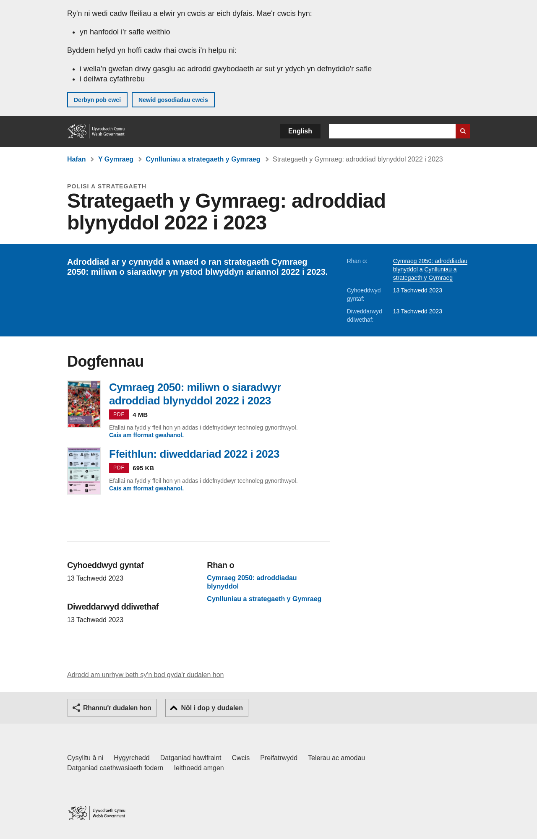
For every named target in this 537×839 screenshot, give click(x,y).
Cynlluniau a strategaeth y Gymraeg (203, 159)
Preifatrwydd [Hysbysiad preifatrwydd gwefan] (278, 757)
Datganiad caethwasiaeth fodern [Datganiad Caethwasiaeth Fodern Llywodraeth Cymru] (115, 767)
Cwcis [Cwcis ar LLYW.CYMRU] (241, 757)
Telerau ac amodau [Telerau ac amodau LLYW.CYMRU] (336, 757)
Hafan (76, 159)
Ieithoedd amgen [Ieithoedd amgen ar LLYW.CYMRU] (199, 767)
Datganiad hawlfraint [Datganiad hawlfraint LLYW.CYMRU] (191, 757)
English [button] (300, 131)
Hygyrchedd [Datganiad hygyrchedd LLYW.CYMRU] (131, 757)
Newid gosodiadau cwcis (173, 99)
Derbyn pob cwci (97, 99)
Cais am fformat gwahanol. (146, 435)
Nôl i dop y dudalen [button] (212, 707)
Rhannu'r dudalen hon (117, 707)
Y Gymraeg (115, 159)
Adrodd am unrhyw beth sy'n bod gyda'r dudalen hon (145, 674)
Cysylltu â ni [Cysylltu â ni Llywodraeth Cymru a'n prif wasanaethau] (85, 757)
